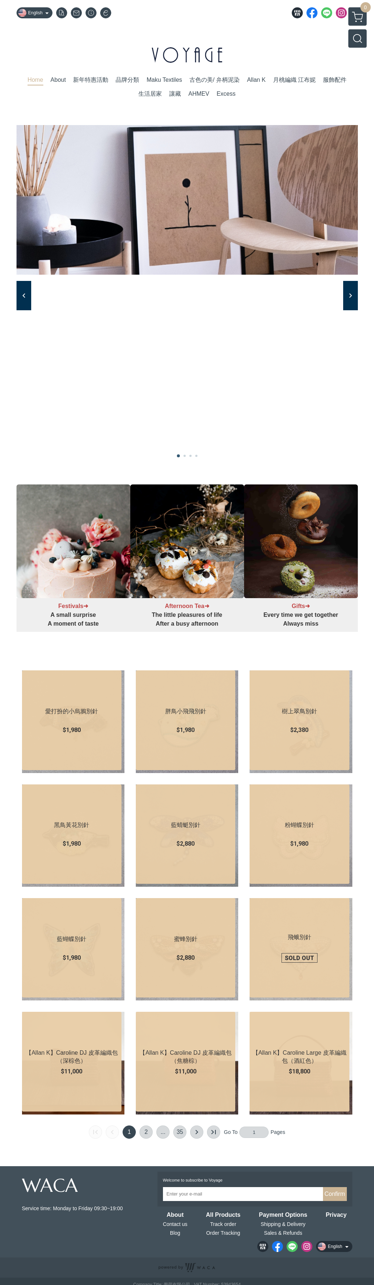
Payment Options (283, 1215)
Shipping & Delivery (283, 1224)
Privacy (336, 1215)
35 (180, 1132)
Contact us (175, 1224)
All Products (223, 1215)
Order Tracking (223, 1232)
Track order (223, 1224)
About (175, 1215)
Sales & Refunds (283, 1232)
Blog (175, 1232)
